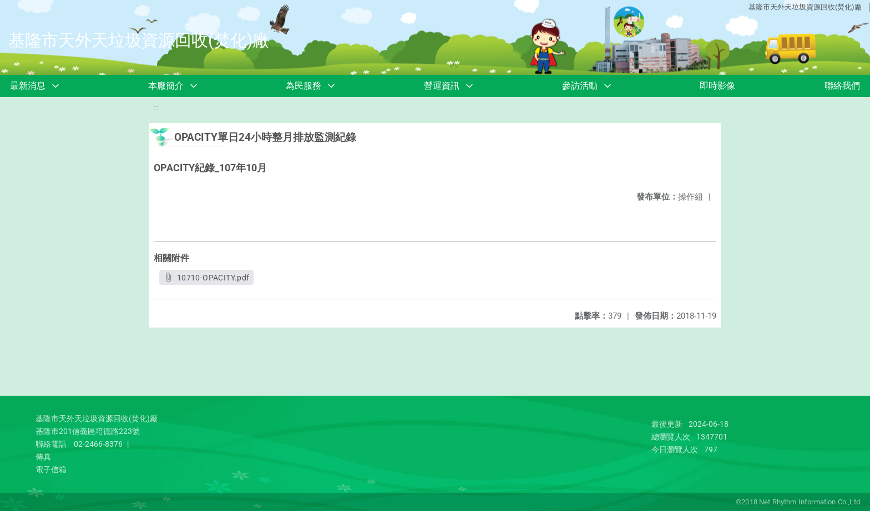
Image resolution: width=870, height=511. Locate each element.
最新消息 (27, 85)
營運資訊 (441, 85)
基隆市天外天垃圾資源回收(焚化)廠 (805, 7)
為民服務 (303, 85)
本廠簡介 (166, 85)
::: (156, 108)
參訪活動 (580, 85)
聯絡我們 (842, 85)
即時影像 (717, 85)
